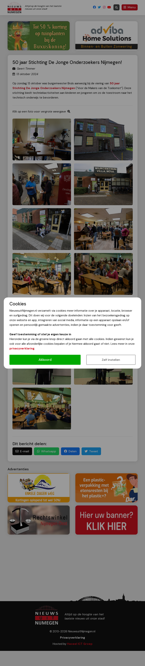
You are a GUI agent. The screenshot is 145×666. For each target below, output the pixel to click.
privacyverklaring (21, 348)
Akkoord (45, 359)
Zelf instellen (111, 360)
